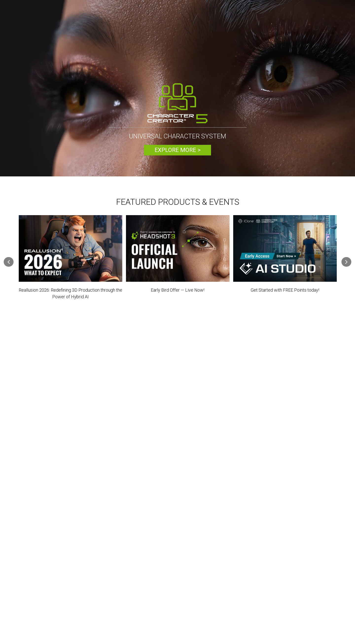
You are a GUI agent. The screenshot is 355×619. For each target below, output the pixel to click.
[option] (177, 89)
